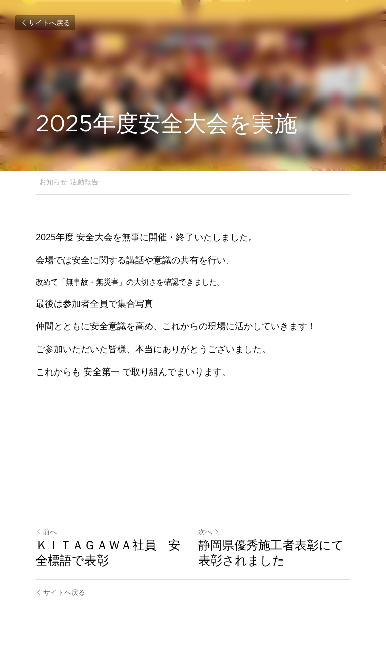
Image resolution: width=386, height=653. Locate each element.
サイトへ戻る (45, 23)
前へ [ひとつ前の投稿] (46, 532)
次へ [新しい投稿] (208, 532)
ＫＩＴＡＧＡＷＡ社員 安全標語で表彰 (108, 552)
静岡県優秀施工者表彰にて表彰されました (271, 552)
